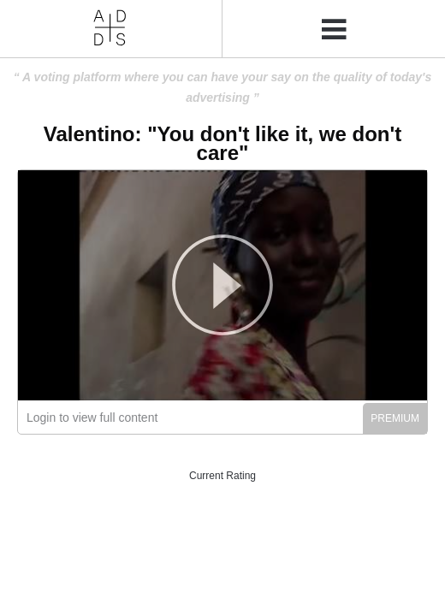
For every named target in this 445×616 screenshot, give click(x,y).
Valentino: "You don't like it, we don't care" (222, 143)
